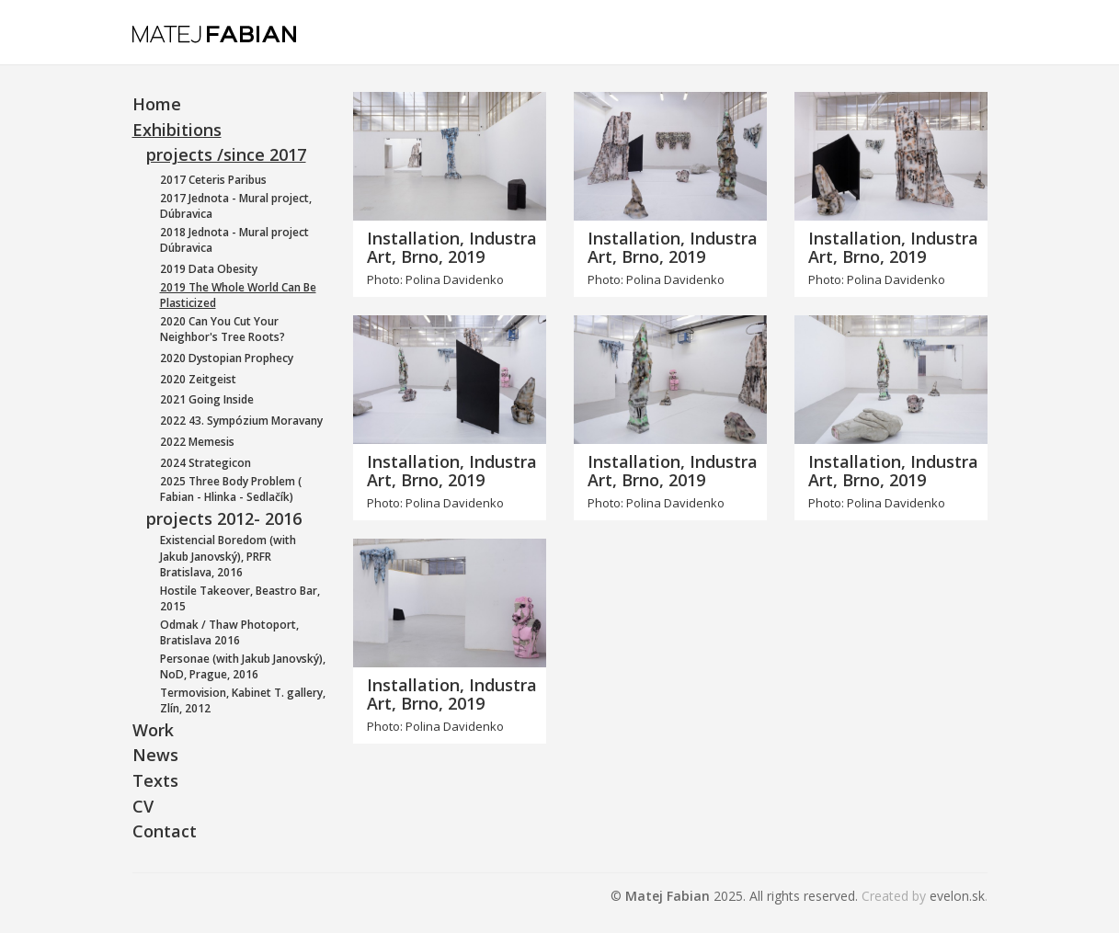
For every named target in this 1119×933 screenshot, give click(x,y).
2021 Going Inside (207, 399)
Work (153, 730)
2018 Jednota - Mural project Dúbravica (234, 240)
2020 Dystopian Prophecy (226, 358)
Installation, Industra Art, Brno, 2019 (452, 247)
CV (143, 806)
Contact (164, 831)
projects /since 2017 (226, 154)
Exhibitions (177, 130)
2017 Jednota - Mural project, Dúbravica (236, 206)
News (155, 755)
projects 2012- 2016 (224, 518)
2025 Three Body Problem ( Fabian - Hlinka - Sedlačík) (231, 489)
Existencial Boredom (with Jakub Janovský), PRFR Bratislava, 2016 (228, 555)
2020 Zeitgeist (198, 379)
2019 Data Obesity (208, 269)
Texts (155, 780)
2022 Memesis (197, 441)
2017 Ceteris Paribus (213, 180)
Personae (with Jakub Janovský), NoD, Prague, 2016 (242, 666)
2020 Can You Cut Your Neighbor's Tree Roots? (222, 329)
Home (156, 104)
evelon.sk (957, 896)
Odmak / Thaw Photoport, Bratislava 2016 (229, 632)
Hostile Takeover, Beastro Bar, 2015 (240, 598)
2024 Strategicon (205, 463)
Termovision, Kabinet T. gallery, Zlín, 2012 (242, 700)
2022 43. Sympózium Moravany (241, 420)
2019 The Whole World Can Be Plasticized (238, 295)
